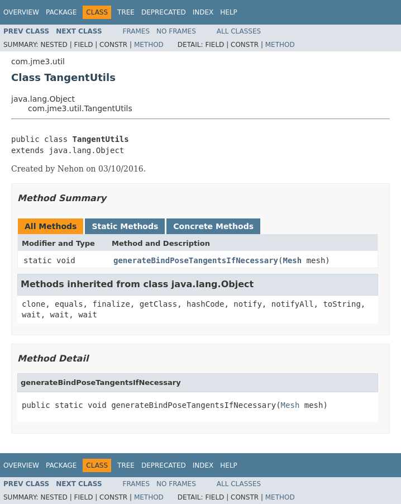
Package (61, 12)
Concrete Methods (213, 226)
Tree (126, 12)
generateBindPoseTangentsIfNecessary (195, 260)
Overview (21, 12)
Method (149, 45)
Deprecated (163, 12)
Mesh (292, 260)
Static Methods (125, 226)
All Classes (239, 31)
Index (203, 12)
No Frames (176, 31)
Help (228, 12)
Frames (136, 31)
